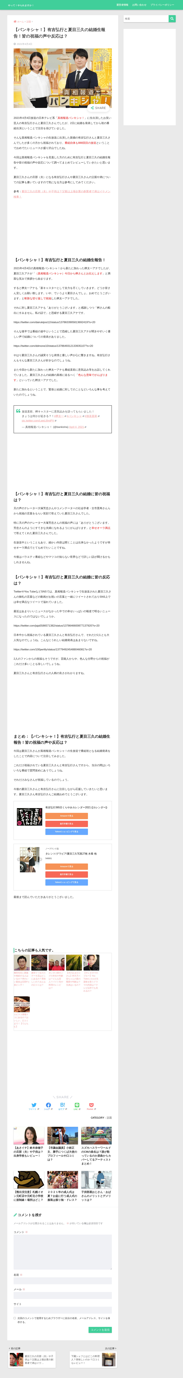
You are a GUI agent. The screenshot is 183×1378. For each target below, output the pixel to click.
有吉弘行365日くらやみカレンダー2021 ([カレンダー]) (76, 807)
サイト (18, 1281)
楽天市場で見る (89, 816)
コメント (21, 1209)
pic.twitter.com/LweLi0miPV (39, 420)
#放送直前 (92, 416)
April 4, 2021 (78, 426)
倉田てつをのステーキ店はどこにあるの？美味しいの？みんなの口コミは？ (39, 963)
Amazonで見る (59, 816)
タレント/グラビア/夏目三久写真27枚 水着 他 (71, 846)
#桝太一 (60, 416)
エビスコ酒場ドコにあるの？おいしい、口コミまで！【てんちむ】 (21, 999)
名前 (18, 1252)
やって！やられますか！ (29, 5)
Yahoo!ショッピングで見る (59, 823)
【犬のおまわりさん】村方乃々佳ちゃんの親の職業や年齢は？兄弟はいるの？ (73, 963)
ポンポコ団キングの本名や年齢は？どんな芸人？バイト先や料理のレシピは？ (56, 963)
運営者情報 (122, 4)
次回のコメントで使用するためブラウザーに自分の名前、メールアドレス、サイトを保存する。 (64, 1298)
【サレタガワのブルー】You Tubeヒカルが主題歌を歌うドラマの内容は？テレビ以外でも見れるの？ (91, 965)
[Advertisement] (63, 225)
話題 (109, 1094)
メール (19, 1267)
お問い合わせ (139, 4)
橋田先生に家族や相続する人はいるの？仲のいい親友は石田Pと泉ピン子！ (21, 963)
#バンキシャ (75, 416)
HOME (91, 1364)
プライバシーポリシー (162, 4)
